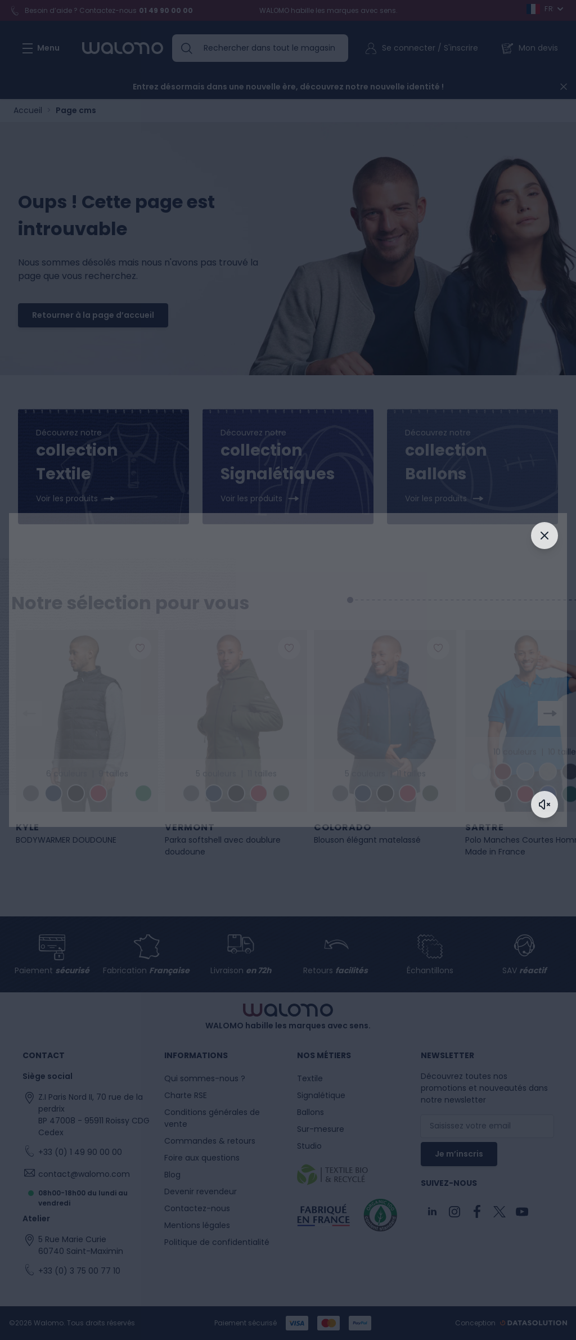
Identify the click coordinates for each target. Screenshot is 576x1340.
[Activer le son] (544, 804)
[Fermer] (544, 535)
